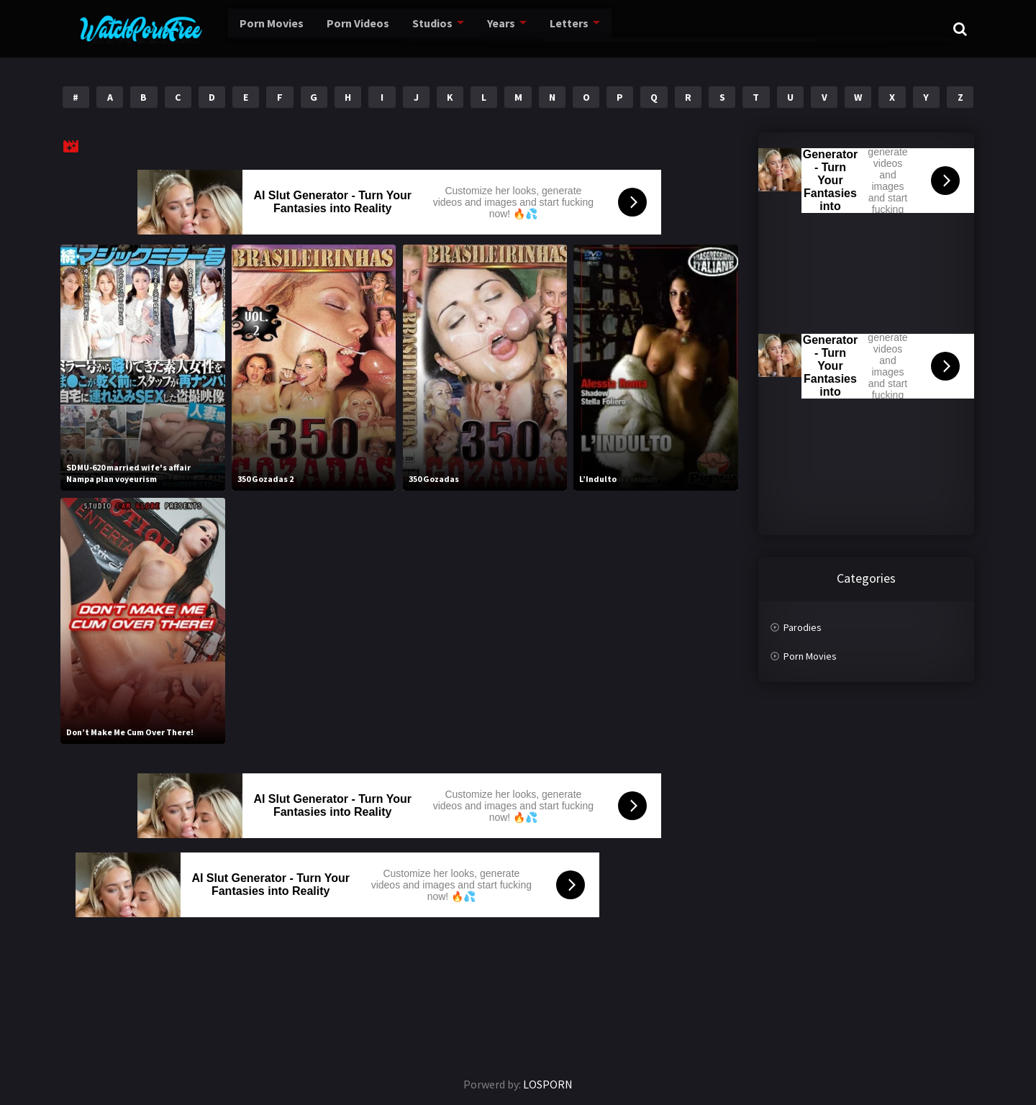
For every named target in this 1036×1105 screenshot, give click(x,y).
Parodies (802, 627)
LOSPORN (548, 1084)
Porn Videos (324, 29)
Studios (397, 29)
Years (465, 29)
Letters (531, 29)
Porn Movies (240, 29)
